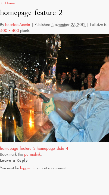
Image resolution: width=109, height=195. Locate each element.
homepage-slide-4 (52, 148)
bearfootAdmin (17, 24)
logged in (27, 168)
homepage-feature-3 (18, 148)
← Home (7, 3)
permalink (32, 154)
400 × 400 (9, 30)
